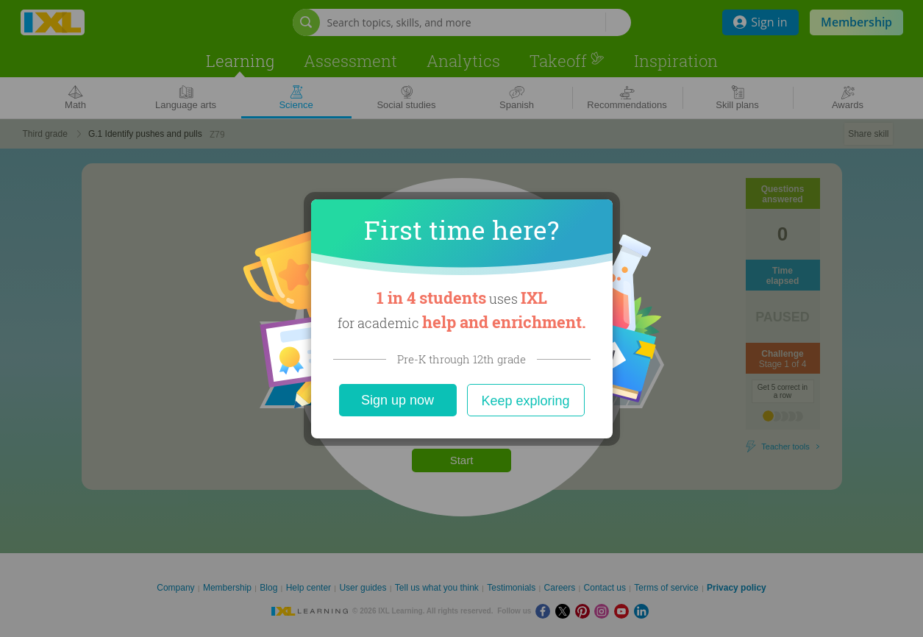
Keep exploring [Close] (525, 401)
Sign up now (397, 400)
